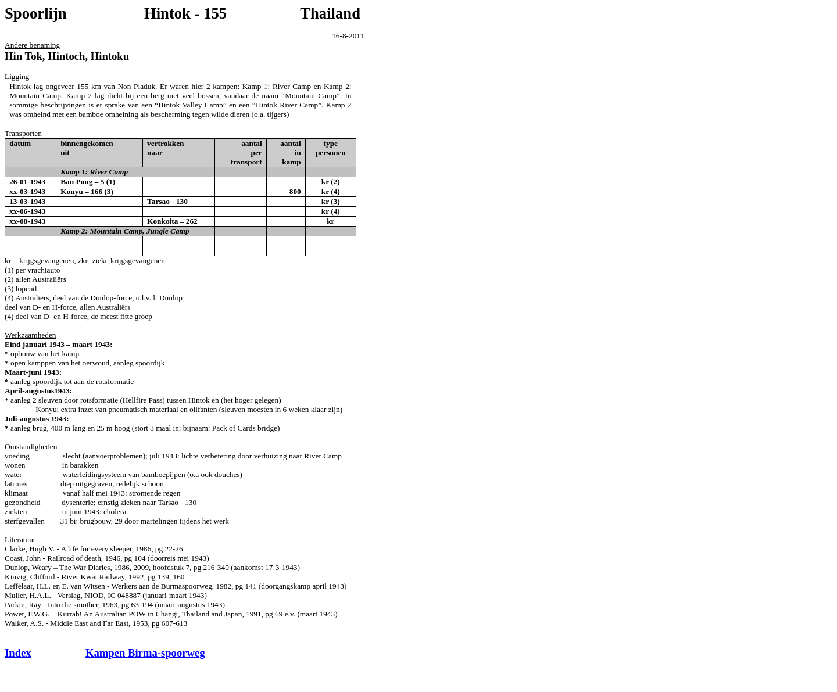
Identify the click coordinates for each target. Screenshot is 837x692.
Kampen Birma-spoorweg (145, 653)
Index (18, 653)
